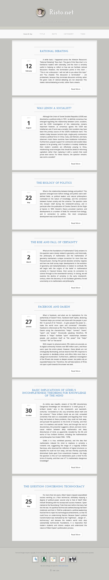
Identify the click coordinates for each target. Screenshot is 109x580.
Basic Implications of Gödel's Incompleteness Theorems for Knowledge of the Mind (54, 393)
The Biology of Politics (54, 183)
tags (83, 34)
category (69, 34)
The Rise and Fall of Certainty (54, 242)
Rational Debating (54, 51)
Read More (75, 89)
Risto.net (62, 12)
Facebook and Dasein (54, 307)
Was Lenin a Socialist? (54, 108)
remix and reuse (63, 566)
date (54, 34)
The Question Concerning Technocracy (54, 486)
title (42, 34)
